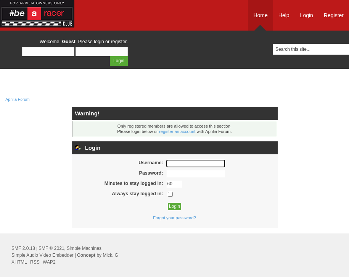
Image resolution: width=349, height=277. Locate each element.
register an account (177, 131)
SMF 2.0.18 (23, 248)
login (99, 41)
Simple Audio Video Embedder (42, 255)
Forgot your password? (174, 217)
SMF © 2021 (51, 248)
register (119, 41)
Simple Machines (84, 248)
